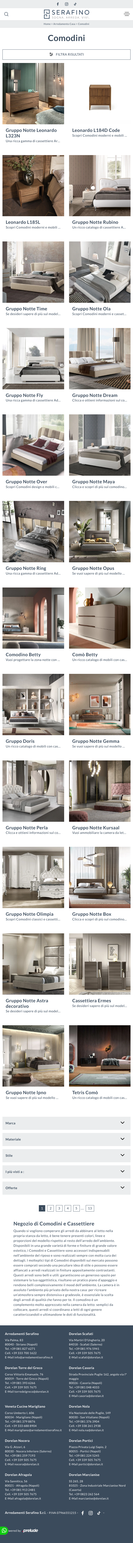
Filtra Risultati (66, 54)
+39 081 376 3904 (86, 1421)
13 (90, 1208)
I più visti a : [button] (15, 1172)
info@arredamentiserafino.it (33, 1357)
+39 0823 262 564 (86, 1494)
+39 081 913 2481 (22, 1490)
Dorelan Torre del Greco (24, 1368)
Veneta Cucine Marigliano (25, 1406)
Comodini (83, 23)
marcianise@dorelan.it (94, 1498)
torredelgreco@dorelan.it (31, 1391)
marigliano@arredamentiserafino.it (38, 1430)
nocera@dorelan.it (26, 1464)
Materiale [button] (13, 1139)
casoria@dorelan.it (91, 1396)
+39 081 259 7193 (22, 1455)
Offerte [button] (11, 1188)
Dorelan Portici (81, 1441)
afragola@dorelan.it (27, 1498)
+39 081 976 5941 (86, 1348)
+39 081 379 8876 (22, 1421)
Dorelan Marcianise (84, 1475)
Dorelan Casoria (81, 1368)
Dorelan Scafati (81, 1334)
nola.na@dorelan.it (91, 1430)
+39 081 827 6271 (22, 1348)
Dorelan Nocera (17, 1441)
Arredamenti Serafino (22, 1334)
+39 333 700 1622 (24, 1353)
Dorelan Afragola (18, 1475)
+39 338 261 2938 (88, 1426)
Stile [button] (9, 1156)
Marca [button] (10, 1123)
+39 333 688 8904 (24, 1426)
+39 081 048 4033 (86, 1387)
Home (47, 23)
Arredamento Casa (64, 23)
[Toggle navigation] (127, 14)
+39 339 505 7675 (88, 1353)
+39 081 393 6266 (22, 1383)
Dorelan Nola (79, 1406)
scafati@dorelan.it (91, 1357)
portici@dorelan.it (91, 1464)
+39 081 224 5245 (86, 1455)
